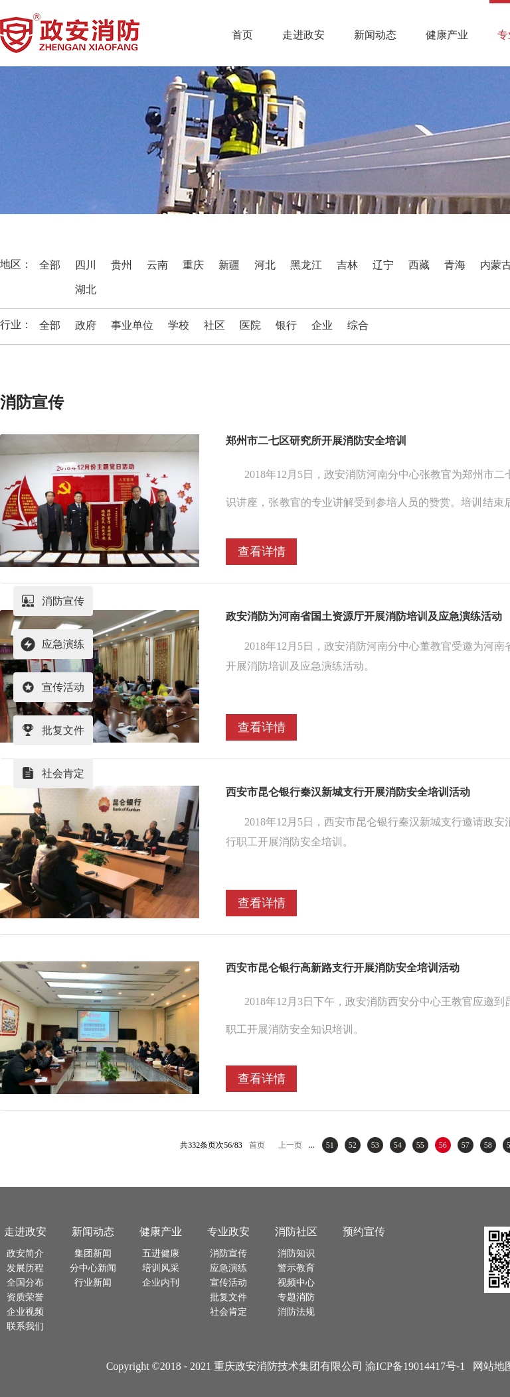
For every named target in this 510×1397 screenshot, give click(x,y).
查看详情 (262, 551)
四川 (85, 265)
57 (465, 1145)
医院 (250, 325)
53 (375, 1145)
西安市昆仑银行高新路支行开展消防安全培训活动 (343, 967)
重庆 (193, 265)
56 (443, 1145)
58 (488, 1145)
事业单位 (132, 325)
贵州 (121, 265)
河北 (265, 265)
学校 (178, 325)
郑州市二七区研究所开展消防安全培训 (316, 440)
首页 (242, 34)
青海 (455, 265)
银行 (286, 325)
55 (420, 1145)
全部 (49, 265)
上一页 (290, 1145)
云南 (157, 265)
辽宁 (383, 265)
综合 (358, 325)
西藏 (419, 265)
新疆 (229, 265)
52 (353, 1145)
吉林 (347, 265)
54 (398, 1145)
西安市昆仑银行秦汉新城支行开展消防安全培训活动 (348, 792)
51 (330, 1145)
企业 (322, 325)
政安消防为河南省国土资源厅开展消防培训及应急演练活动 (364, 616)
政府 (85, 325)
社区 (214, 325)
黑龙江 (306, 265)
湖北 (85, 289)
